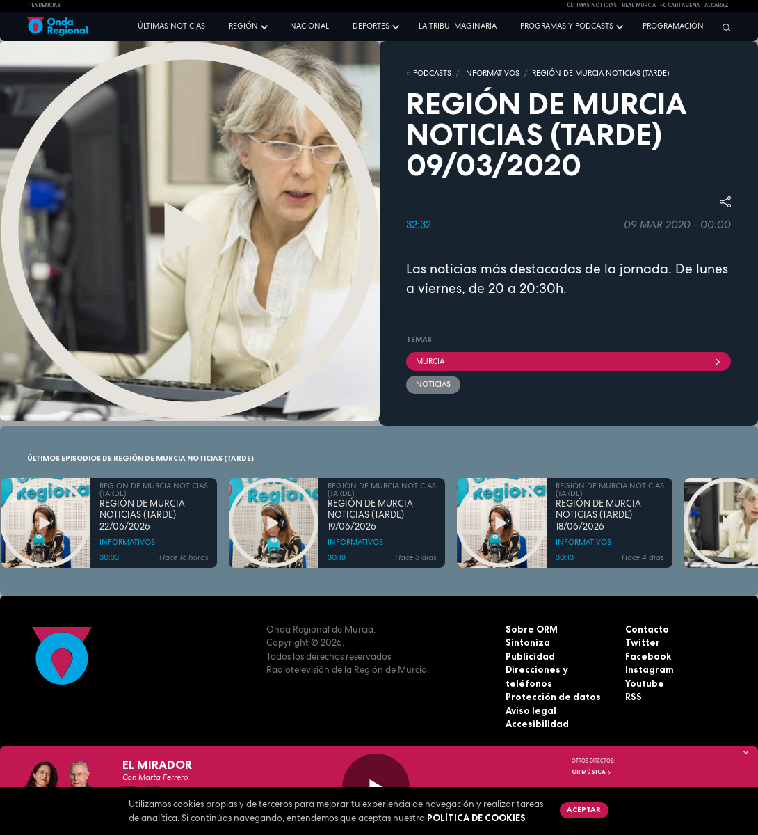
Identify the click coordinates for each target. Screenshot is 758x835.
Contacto (647, 629)
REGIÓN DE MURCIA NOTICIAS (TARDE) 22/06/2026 (142, 515)
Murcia (568, 361)
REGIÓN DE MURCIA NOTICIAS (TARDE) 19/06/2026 (370, 515)
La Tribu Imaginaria (458, 26)
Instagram (649, 669)
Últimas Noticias (592, 5)
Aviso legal (531, 710)
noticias (433, 384)
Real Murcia (639, 5)
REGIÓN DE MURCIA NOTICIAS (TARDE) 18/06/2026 (598, 515)
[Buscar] (723, 27)
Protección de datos (553, 696)
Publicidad (530, 656)
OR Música (592, 771)
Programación (673, 26)
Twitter (642, 642)
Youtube (644, 683)
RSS (633, 696)
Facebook (648, 656)
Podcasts (432, 73)
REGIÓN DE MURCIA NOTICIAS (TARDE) (600, 73)
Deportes (371, 26)
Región (243, 26)
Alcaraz (716, 5)
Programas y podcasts (566, 26)
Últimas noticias (171, 26)
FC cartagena (680, 5)
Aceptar (584, 809)
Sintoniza (528, 642)
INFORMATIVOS (491, 73)
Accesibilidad (537, 723)
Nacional (309, 26)
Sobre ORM (532, 629)
